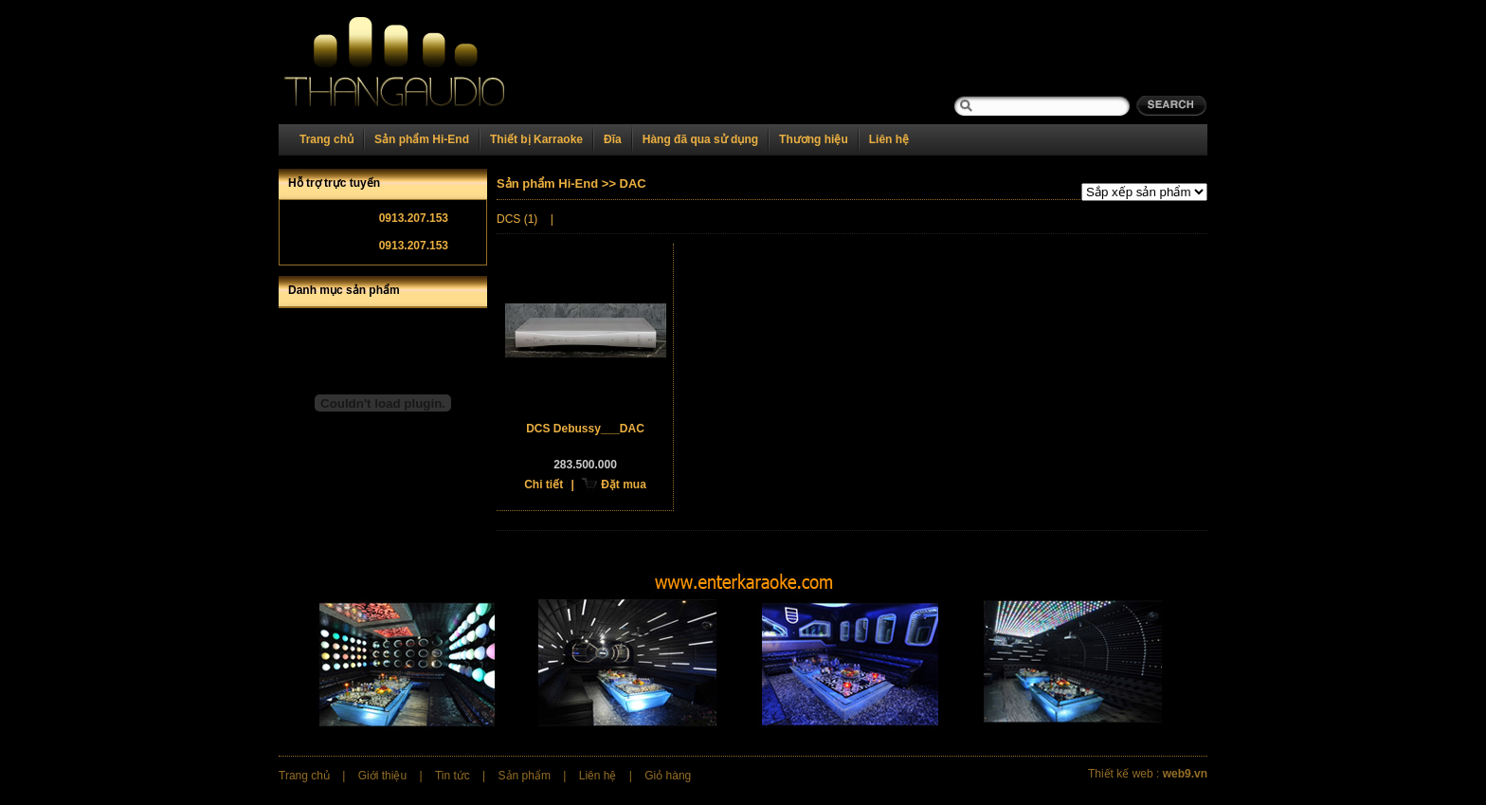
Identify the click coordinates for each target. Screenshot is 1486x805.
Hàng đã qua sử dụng (700, 139)
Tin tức (452, 775)
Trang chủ (326, 139)
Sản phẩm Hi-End (421, 139)
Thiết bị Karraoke (536, 139)
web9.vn (1185, 773)
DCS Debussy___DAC (585, 428)
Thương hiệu (813, 139)
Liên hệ (889, 139)
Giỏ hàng (667, 775)
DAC (633, 183)
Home (418, 62)
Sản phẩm (524, 775)
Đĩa (613, 139)
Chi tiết (543, 484)
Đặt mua (623, 484)
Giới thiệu (382, 775)
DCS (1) (517, 219)
